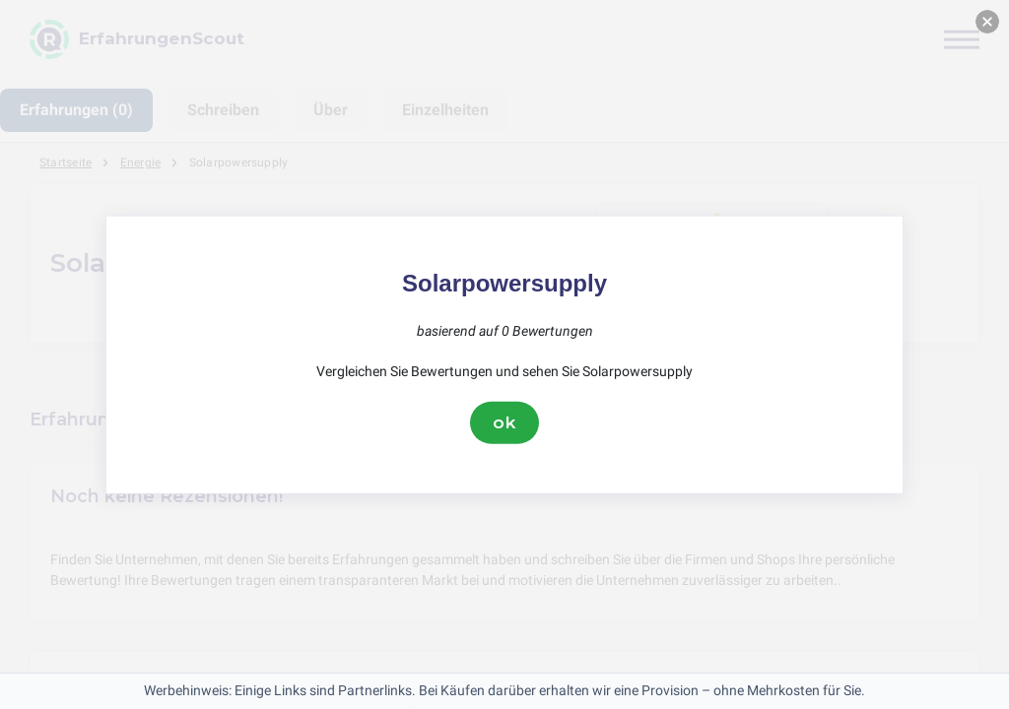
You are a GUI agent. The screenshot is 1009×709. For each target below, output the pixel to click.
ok (504, 422)
